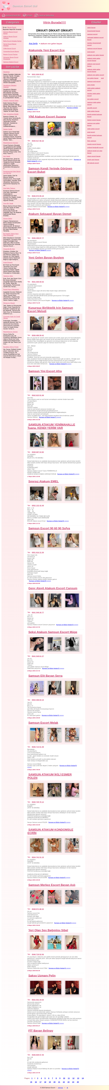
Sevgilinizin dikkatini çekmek (9, 86)
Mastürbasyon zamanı (10, 332)
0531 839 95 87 (38, 74)
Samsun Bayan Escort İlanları (10, 32)
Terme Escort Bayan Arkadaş (9, 44)
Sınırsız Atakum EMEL (43, 481)
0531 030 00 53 (38, 282)
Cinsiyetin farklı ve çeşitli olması (11, 317)
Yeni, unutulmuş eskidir (10, 114)
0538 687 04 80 (38, 452)
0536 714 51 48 (38, 747)
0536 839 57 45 (38, 1055)
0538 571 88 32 (38, 909)
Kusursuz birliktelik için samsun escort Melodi (50, 309)
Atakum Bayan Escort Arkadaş (10, 37)
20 (54, 1082)
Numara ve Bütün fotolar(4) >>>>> (63, 300)
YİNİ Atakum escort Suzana (47, 116)
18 (45, 1082)
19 (50, 1082)
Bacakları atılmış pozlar (11, 347)
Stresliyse (6, 72)
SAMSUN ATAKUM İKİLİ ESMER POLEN (50, 776)
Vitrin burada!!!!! (54, 22)
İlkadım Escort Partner (10, 54)
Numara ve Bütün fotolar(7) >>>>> (50, 417)
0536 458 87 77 (38, 238)
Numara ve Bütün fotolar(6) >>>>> (68, 474)
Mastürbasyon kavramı (10, 143)
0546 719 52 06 (38, 954)
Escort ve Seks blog (44, 15)
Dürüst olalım (7, 218)
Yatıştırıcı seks (8, 276)
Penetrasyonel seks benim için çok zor (12, 172)
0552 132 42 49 (38, 505)
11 (69, 1078)
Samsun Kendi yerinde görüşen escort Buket (50, 170)
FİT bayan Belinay (40, 1030)
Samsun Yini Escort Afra (45, 371)
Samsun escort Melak (43, 722)
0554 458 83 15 (38, 700)
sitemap (60, 1087)
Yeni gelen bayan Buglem (46, 257)
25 (78, 1082)
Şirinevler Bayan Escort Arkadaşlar (10, 58)
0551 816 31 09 (38, 552)
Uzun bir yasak (8, 203)
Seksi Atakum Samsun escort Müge (52, 632)
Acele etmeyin (8, 262)
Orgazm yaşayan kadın (10, 100)
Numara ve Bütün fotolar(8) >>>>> (40, 581)
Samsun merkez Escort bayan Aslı (51, 884)
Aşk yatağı (6, 156)
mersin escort (11, 27)
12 (73, 1078)
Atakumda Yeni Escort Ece (46, 50)
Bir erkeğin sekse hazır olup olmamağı (11, 234)
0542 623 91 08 (38, 395)
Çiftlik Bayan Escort (9, 48)
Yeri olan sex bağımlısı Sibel (48, 930)
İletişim (27, 15)
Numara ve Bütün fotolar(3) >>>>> (67, 624)
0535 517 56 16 (38, 141)
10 (64, 1078)
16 (36, 1082)
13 (78, 1078)
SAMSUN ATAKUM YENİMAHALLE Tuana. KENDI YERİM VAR (51, 426)
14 (83, 1078)
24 (73, 1082)
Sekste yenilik (7, 129)
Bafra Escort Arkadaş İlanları (12, 41)
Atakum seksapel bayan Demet (49, 213)
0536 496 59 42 (38, 335)
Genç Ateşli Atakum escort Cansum (52, 588)
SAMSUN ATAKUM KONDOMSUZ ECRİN (50, 831)
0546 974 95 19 (38, 196)
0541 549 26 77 (38, 612)
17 (40, 1082)
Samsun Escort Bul (24, 5)
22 (64, 1082)
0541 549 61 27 (38, 656)
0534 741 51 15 (38, 857)
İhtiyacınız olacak (9, 303)
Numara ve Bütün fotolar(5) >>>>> (58, 206)
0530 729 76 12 (38, 802)
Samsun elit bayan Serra (45, 675)
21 (59, 1082)
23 (68, 1082)
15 (31, 1082)
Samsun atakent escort (10, 62)
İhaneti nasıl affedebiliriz (11, 289)
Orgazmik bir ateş (9, 249)
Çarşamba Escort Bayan (11, 51)
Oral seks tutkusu (9, 188)
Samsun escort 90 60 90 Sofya (49, 528)
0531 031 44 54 (38, 1000)
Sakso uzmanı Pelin (42, 975)
